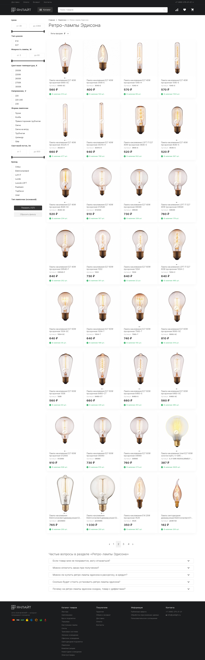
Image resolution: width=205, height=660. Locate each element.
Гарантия (100, 612)
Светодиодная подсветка (72, 642)
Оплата (26, 2)
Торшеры (65, 622)
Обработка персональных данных (145, 615)
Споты (64, 628)
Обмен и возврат (103, 615)
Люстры (65, 612)
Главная (52, 20)
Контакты (48, 2)
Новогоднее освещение (72, 652)
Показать (25, 208)
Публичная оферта (138, 612)
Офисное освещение (70, 638)
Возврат (36, 2)
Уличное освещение (70, 635)
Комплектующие (68, 648)
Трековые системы (70, 632)
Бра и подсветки (68, 618)
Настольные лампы (69, 625)
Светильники (67, 615)
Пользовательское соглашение (144, 618)
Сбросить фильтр (28, 214)
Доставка (15, 2)
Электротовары (68, 655)
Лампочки (62, 20)
